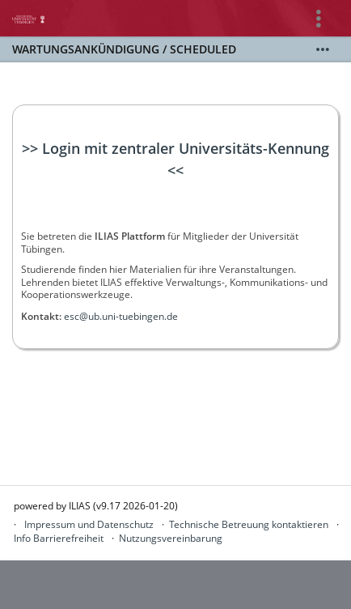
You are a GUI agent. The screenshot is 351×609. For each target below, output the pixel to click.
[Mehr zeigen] (322, 49)
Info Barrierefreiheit (59, 538)
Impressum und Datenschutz (89, 524)
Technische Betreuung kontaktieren (248, 524)
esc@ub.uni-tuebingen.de (121, 316)
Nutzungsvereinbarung (170, 538)
